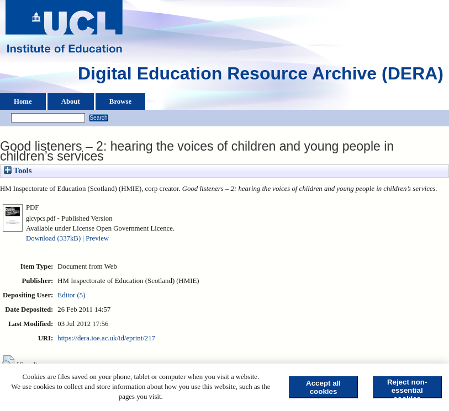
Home (23, 101)
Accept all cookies (323, 387)
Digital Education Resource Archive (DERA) (260, 76)
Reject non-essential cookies (407, 388)
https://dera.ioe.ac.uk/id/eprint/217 (106, 338)
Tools (17, 170)
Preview (97, 238)
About (70, 101)
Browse (120, 101)
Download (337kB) (53, 238)
